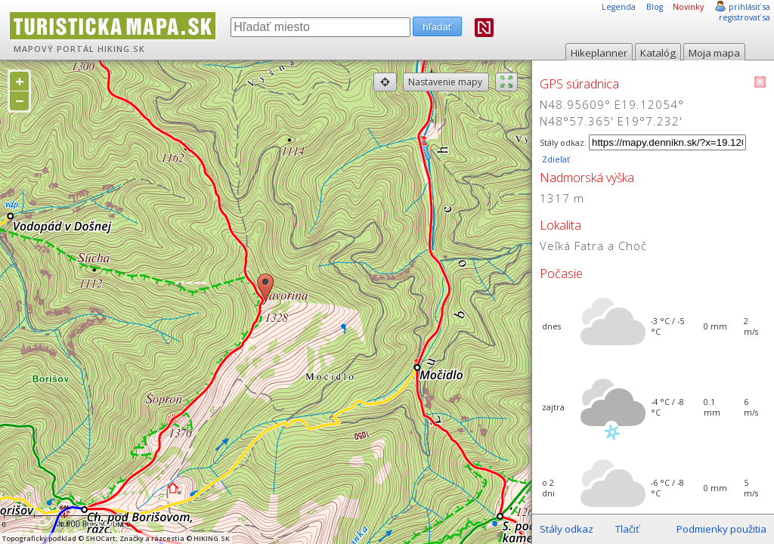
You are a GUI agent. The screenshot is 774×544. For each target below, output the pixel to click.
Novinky (688, 7)
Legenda (619, 7)
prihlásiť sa (749, 7)
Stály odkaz (566, 529)
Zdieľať (555, 159)
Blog (654, 7)
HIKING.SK (121, 49)
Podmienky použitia (721, 529)
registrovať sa (744, 17)
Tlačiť (627, 529)
